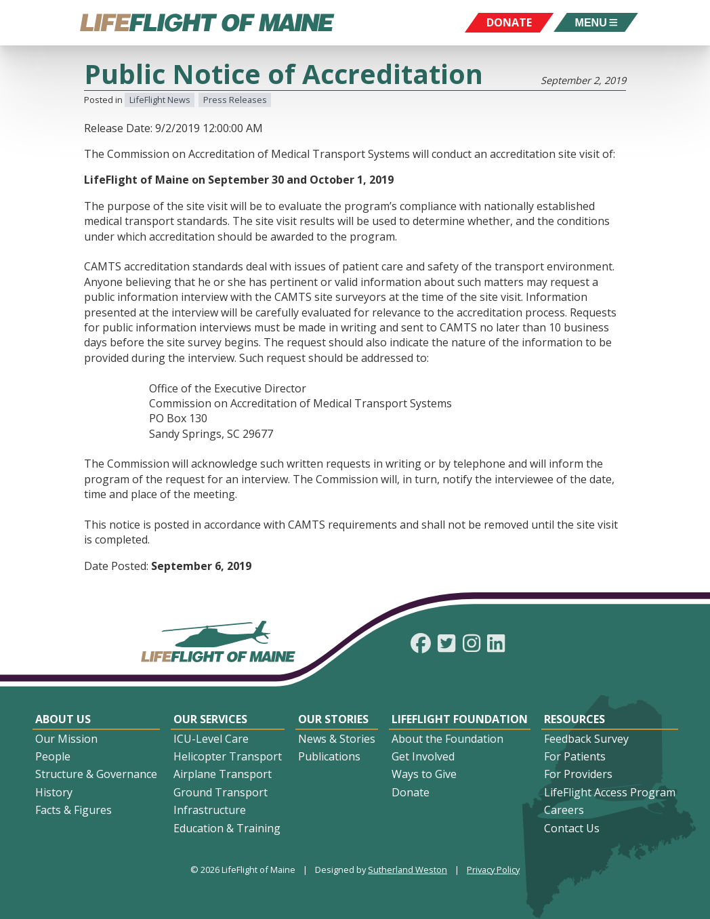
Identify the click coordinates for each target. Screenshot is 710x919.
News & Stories (336, 738)
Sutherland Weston (407, 869)
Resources (574, 719)
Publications (329, 756)
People (52, 756)
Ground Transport (220, 792)
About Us (63, 719)
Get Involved (423, 756)
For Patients (575, 756)
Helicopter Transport (227, 756)
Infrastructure (209, 809)
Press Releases (235, 100)
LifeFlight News (159, 100)
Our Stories (333, 719)
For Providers (578, 774)
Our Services (210, 719)
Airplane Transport (222, 774)
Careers (564, 809)
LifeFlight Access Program (609, 792)
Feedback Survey (586, 738)
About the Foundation (447, 738)
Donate (411, 792)
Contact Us (572, 828)
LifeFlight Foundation (460, 719)
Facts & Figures (73, 809)
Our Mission (66, 738)
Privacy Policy (493, 869)
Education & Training (226, 828)
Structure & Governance (96, 774)
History (53, 792)
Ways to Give (424, 774)
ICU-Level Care (211, 738)
